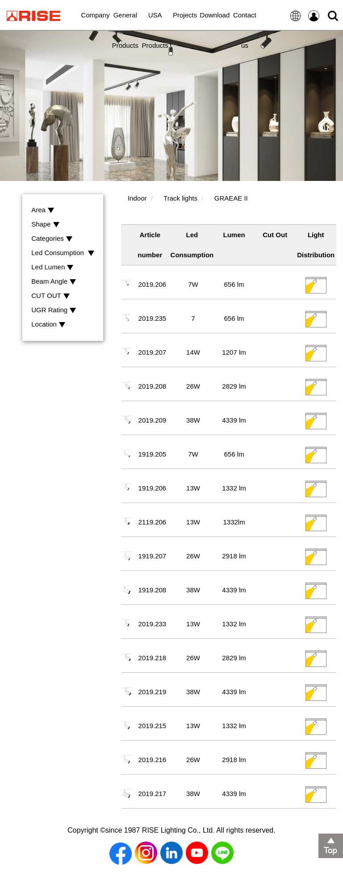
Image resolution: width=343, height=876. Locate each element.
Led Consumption (62, 253)
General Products (125, 20)
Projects (185, 15)
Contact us (244, 20)
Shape (45, 224)
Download (215, 15)
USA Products (155, 20)
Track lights (180, 198)
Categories (51, 239)
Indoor (137, 198)
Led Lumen (52, 267)
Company (95, 15)
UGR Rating (53, 310)
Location (48, 324)
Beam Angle (53, 281)
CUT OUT (50, 296)
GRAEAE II (231, 198)
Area (42, 210)
